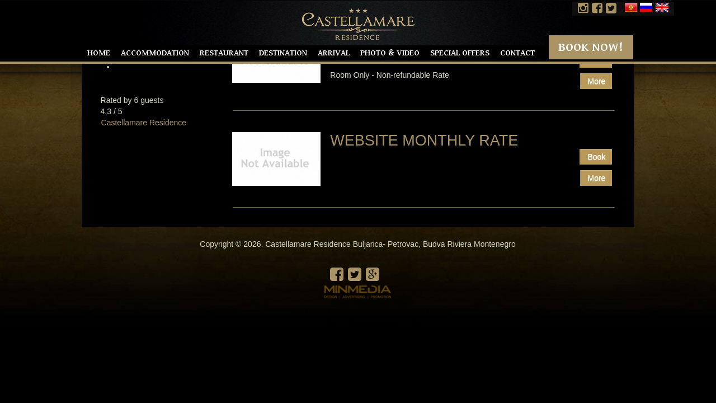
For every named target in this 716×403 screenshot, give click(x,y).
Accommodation (155, 53)
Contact (517, 53)
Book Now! (590, 47)
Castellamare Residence (144, 122)
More (597, 178)
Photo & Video (390, 53)
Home (98, 53)
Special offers (459, 53)
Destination (283, 53)
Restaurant (224, 53)
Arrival (334, 53)
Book (596, 156)
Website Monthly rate (424, 140)
